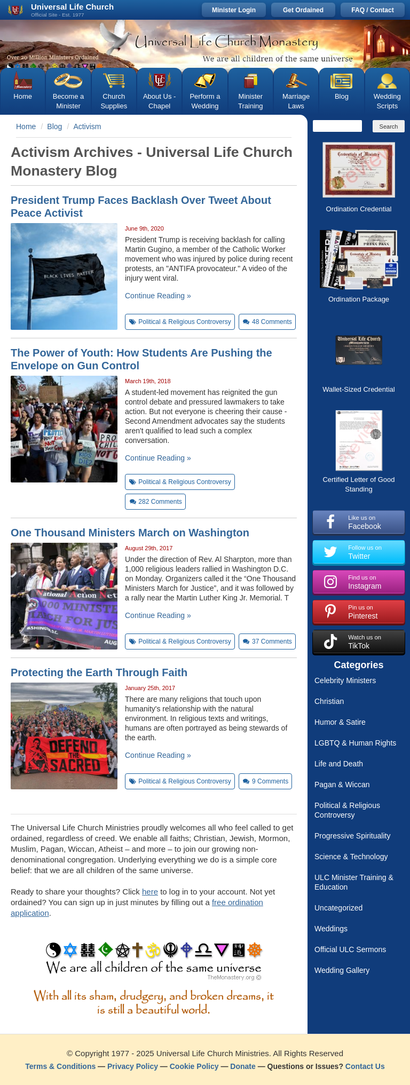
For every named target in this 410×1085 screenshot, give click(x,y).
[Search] (337, 126)
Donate (242, 1066)
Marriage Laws (296, 101)
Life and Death (338, 763)
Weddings (331, 928)
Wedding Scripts (387, 101)
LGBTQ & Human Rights (355, 743)
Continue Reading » (158, 295)
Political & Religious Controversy (347, 810)
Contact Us (365, 1066)
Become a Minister (68, 101)
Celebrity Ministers (345, 680)
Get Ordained (303, 10)
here (150, 891)
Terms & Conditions (60, 1066)
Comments (267, 322)
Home (22, 96)
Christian (329, 701)
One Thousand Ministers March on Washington (130, 532)
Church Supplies (113, 101)
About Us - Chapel (159, 101)
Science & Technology (351, 856)
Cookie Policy (194, 1066)
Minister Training (250, 101)
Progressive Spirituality (352, 835)
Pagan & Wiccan (342, 784)
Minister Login (234, 10)
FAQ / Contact (372, 10)
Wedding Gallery (341, 970)
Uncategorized (338, 908)
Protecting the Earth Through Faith (99, 672)
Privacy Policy (132, 1066)
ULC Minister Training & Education (353, 882)
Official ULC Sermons (350, 949)
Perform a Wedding (205, 101)
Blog (342, 96)
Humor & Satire (340, 722)
